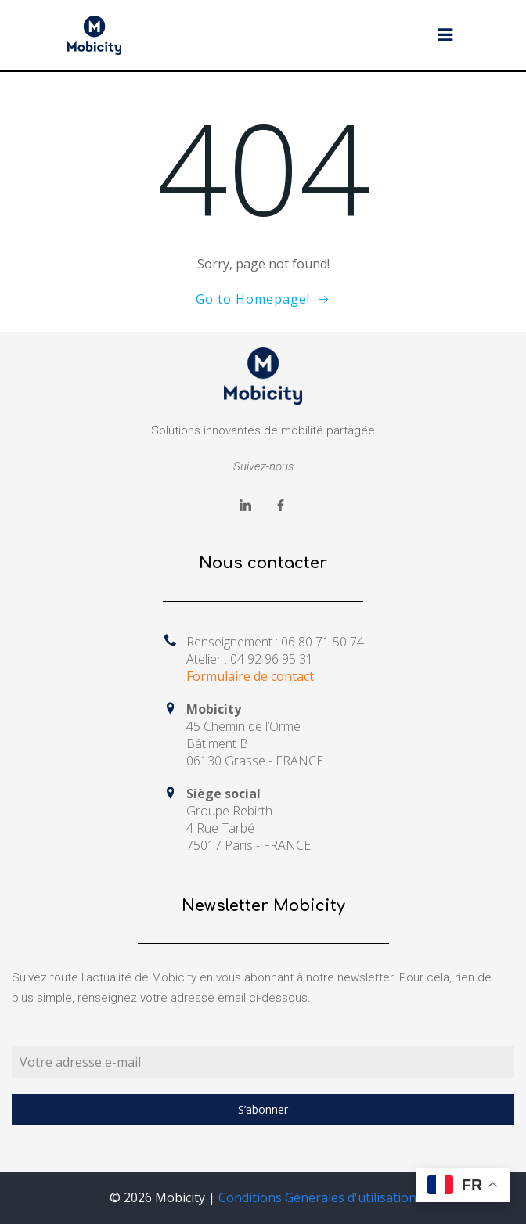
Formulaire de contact (250, 676)
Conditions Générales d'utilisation (317, 1197)
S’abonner (263, 1109)
